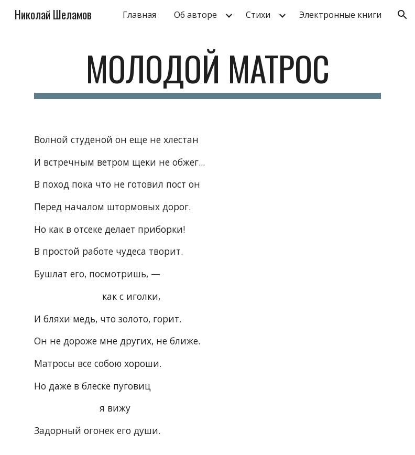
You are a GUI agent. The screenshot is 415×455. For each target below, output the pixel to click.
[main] (208, 73)
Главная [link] (139, 14)
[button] (402, 14)
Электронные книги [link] (340, 14)
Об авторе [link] (195, 14)
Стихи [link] (258, 14)
